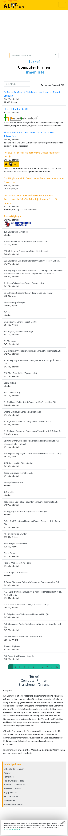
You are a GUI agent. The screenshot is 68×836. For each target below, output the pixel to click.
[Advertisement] (34, 31)
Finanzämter (9, 800)
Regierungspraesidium (14, 780)
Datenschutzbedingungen (11, 829)
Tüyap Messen (10, 792)
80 (57, 667)
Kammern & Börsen (12, 788)
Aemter (7, 773)
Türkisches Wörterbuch (14, 784)
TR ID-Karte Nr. (11, 796)
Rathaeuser (9, 776)
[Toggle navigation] (62, 4)
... (51, 667)
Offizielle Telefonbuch (14, 769)
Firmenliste (34, 72)
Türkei (34, 61)
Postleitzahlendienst (13, 804)
